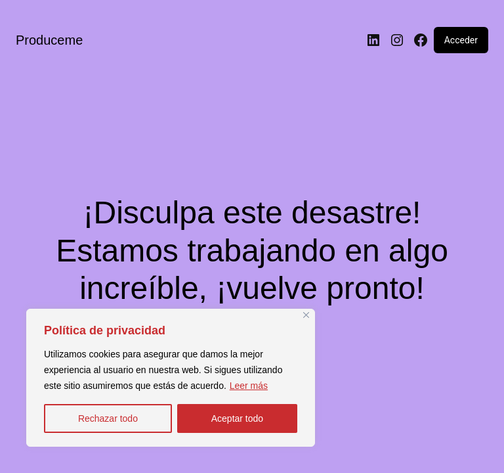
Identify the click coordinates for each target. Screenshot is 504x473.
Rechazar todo (108, 418)
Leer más (249, 385)
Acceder (461, 40)
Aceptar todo (237, 418)
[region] (170, 378)
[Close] (306, 315)
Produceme (49, 40)
